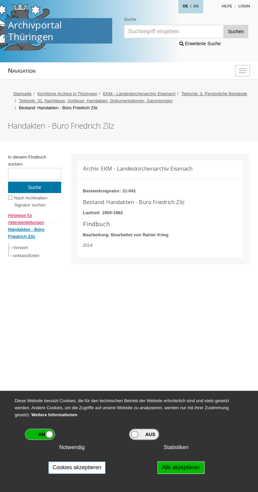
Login (244, 6)
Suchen (236, 31)
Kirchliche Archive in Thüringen (67, 93)
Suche (130, 19)
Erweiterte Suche (200, 43)
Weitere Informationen (54, 414)
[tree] (33, 252)
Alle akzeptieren (181, 467)
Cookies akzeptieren (77, 467)
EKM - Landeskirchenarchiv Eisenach (139, 93)
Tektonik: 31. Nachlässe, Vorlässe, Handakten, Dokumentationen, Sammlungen (95, 100)
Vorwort (20, 247)
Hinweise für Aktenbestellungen (26, 216)
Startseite (22, 93)
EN (196, 6)
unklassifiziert (26, 255)
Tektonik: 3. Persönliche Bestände (214, 93)
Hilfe (227, 6)
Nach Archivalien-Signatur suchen (31, 201)
